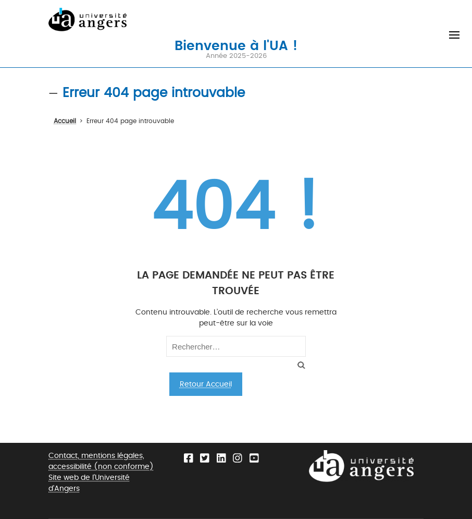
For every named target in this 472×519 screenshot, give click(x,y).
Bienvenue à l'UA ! (236, 44)
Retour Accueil (206, 384)
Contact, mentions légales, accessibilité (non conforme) (101, 461)
